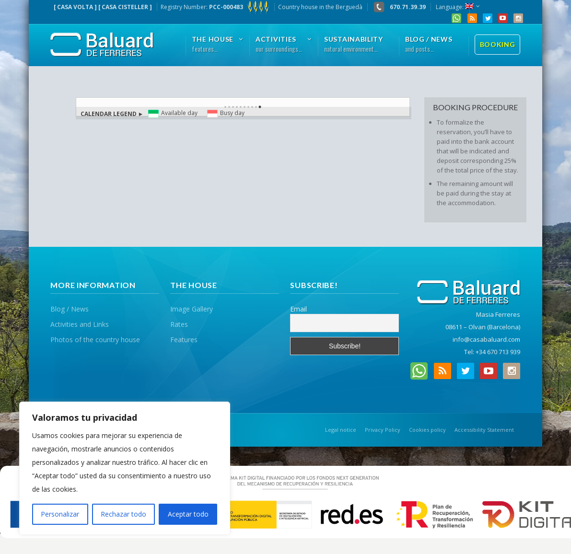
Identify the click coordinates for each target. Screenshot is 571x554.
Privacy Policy (382, 429)
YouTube (503, 18)
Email (298, 308)
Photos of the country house (95, 339)
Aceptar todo (188, 514)
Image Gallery (191, 308)
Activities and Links (79, 324)
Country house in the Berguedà (320, 7)
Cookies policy (427, 429)
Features (184, 339)
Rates (179, 324)
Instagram (518, 18)
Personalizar (60, 514)
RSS (472, 18)
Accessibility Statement (484, 429)
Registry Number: (215, 7)
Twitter (487, 18)
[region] (124, 468)
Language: (455, 7)
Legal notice (340, 429)
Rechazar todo (123, 514)
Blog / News (69, 308)
